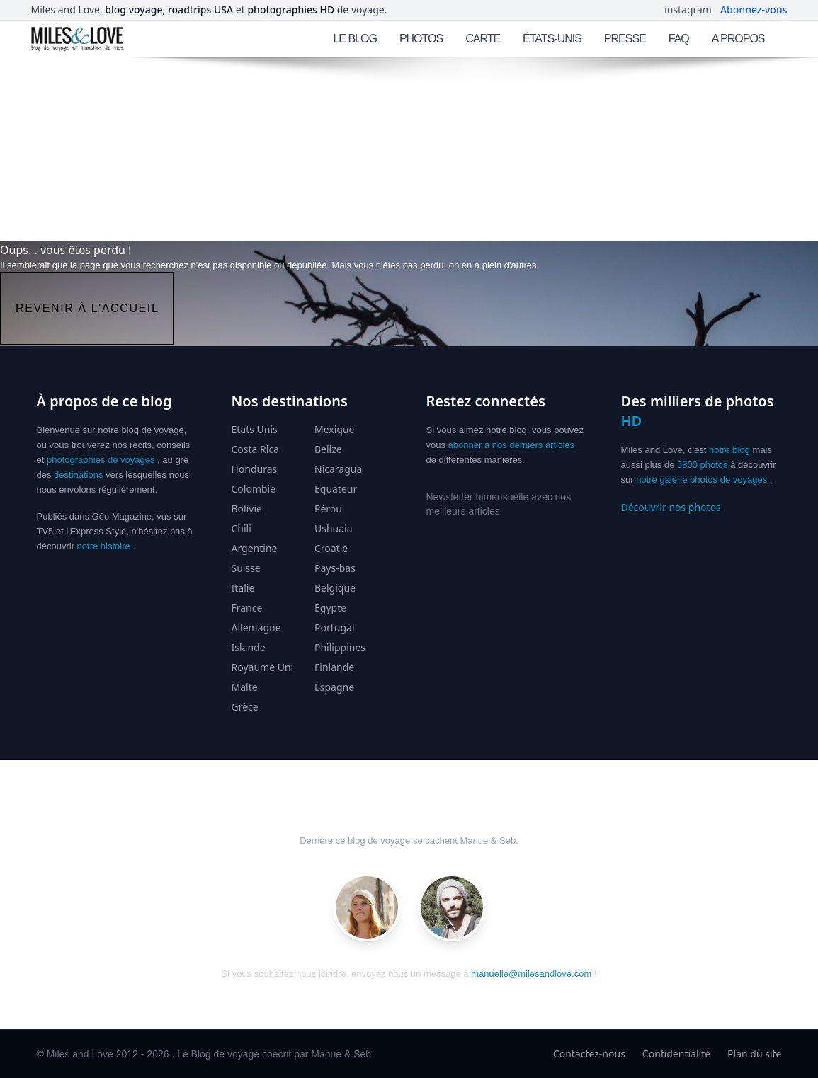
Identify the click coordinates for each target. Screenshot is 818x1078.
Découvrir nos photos (671, 507)
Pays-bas (335, 568)
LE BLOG (354, 39)
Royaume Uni (263, 667)
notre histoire (103, 546)
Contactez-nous (589, 1053)
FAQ (679, 39)
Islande (249, 647)
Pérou (328, 508)
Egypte (330, 607)
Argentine (255, 548)
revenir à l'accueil (87, 308)
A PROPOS (738, 39)
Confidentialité (676, 1053)
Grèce (245, 706)
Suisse (246, 568)
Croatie (331, 548)
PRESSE (625, 39)
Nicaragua (338, 469)
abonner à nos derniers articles (511, 445)
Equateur (335, 488)
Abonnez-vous (754, 9)
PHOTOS (421, 39)
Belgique (335, 588)
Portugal (334, 627)
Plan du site (754, 1053)
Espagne (334, 687)
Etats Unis (255, 429)
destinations (78, 474)
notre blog (729, 450)
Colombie (254, 488)
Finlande (334, 667)
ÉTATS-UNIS (552, 39)
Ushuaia (333, 528)
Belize (328, 449)
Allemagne (256, 627)
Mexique (334, 429)
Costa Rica (255, 449)
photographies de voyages (101, 459)
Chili (241, 528)
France (247, 607)
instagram (688, 9)
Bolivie (247, 508)
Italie (243, 588)
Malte (245, 687)
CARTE (482, 39)
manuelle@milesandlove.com (531, 973)
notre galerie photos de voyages (701, 479)
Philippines (339, 647)
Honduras (255, 469)
